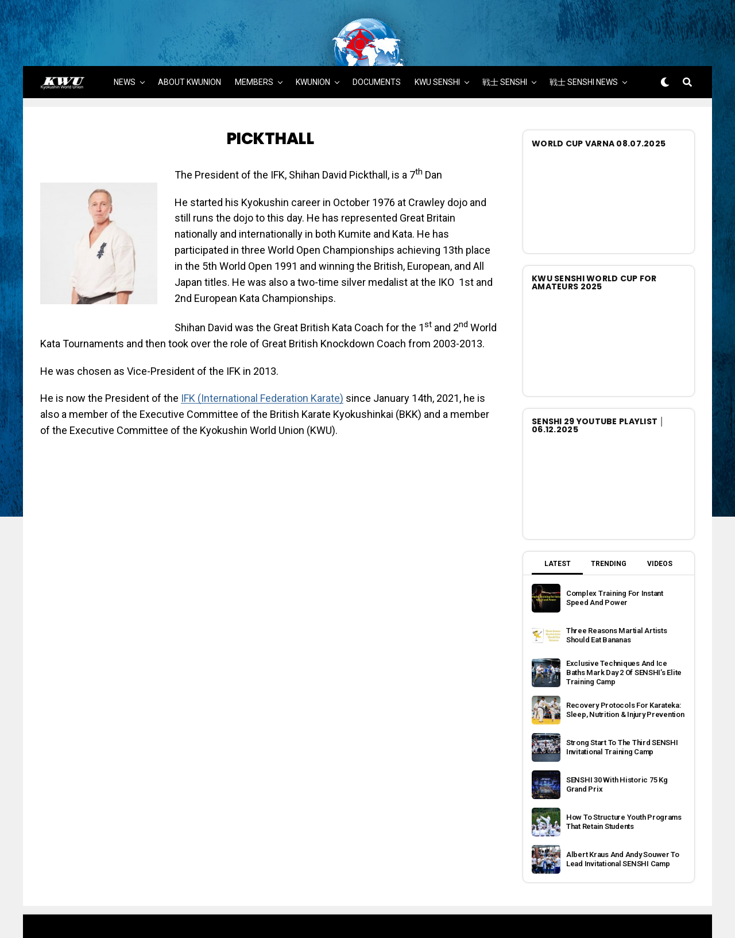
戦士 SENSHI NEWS (584, 58)
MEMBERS (254, 58)
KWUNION (313, 58)
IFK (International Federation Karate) (262, 375)
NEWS (125, 58)
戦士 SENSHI (504, 58)
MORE (368, 92)
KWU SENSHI (437, 58)
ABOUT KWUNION (189, 58)
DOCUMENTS (377, 58)
